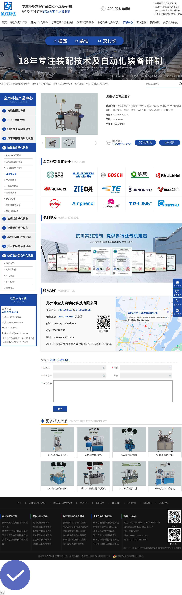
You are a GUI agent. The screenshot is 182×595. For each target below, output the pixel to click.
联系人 (46, 368)
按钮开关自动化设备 (42, 544)
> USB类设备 (10, 174)
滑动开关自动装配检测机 (105, 535)
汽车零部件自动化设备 (20, 138)
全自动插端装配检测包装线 (106, 523)
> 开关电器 (9, 276)
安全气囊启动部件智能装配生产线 (15, 525)
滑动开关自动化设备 (62, 84)
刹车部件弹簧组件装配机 (74, 523)
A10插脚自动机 (129, 455)
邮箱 (116, 375)
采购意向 (47, 383)
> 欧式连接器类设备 (13, 161)
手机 (116, 368)
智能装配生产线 (18, 22)
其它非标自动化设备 (19, 246)
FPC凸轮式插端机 (57, 455)
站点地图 (164, 503)
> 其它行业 (9, 288)
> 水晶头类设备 (11, 186)
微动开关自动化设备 (41, 84)
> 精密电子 (9, 263)
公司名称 (47, 375)
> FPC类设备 (10, 180)
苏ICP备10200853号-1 (100, 556)
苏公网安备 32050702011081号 (128, 556)
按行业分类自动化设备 (20, 255)
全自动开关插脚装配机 (93, 488)
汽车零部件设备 (85, 22)
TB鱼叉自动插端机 (165, 488)
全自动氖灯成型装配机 (104, 531)
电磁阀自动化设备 (21, 84)
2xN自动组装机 (93, 455)
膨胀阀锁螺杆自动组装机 (74, 531)
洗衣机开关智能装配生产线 (15, 535)
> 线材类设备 (10, 192)
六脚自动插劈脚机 (57, 488)
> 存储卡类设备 (11, 211)
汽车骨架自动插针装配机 (74, 539)
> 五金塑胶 (9, 282)
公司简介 (132, 503)
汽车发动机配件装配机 (73, 544)
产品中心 (128, 22)
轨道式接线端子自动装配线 (15, 531)
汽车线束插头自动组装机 (74, 535)
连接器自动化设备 (154, 76)
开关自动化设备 (39, 22)
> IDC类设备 (10, 199)
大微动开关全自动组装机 (105, 527)
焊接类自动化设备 (17, 227)
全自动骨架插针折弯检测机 (106, 539)
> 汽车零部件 (10, 269)
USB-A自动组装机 (173, 76)
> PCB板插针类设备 (13, 168)
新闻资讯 (155, 22)
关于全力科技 (170, 22)
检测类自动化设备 (17, 218)
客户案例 (141, 22)
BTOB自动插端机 (129, 488)
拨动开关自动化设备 (42, 539)
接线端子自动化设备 (62, 22)
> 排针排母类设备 (12, 205)
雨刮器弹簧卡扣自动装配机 (75, 527)
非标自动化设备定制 (109, 22)
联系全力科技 (130, 516)
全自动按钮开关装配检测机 (106, 544)
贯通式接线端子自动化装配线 (15, 541)
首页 (4, 22)
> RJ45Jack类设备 (12, 155)
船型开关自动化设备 (42, 531)
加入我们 (148, 503)
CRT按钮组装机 (164, 455)
